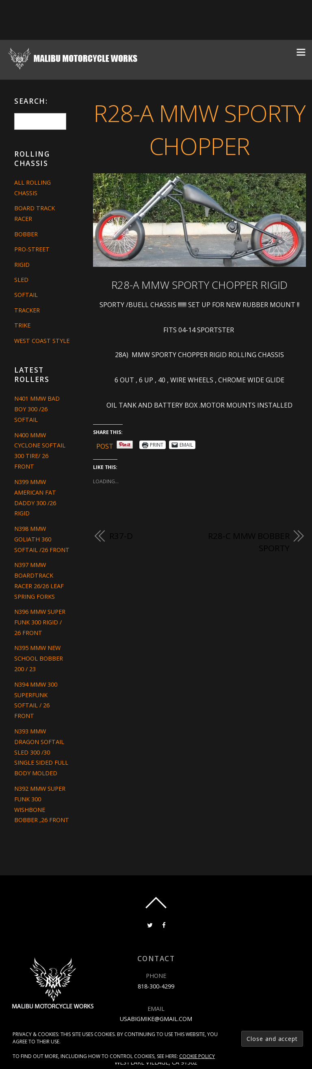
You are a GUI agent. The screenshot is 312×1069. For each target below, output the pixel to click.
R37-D (120, 535)
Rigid (22, 264)
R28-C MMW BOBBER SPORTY (248, 542)
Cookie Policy (197, 1056)
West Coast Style (41, 341)
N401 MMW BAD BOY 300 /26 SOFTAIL (37, 409)
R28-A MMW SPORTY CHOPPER (199, 129)
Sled (21, 280)
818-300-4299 (156, 986)
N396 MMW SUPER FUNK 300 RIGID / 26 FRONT (39, 622)
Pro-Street (32, 249)
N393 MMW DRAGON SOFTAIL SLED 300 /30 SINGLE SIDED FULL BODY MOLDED (41, 752)
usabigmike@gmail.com (156, 1019)
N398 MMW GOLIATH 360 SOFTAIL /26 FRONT (41, 539)
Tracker (27, 310)
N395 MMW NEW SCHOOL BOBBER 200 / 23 (38, 658)
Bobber (26, 234)
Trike (22, 325)
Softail (26, 295)
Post (104, 445)
